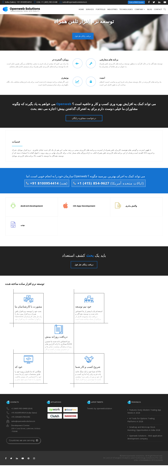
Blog (149, 9)
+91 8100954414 (46, 183)
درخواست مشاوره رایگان (84, 118)
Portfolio (101, 9)
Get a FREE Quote (136, 2)
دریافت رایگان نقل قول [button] (82, 36)
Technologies (126, 9)
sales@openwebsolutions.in (74, 2)
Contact (158, 9)
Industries (112, 9)
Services (90, 9)
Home (81, 9)
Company (140, 9)
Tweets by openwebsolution (99, 408)
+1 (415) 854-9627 (108, 183)
